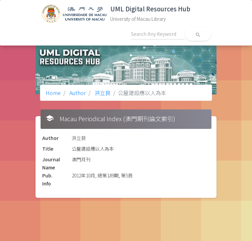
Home (53, 93)
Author (77, 93)
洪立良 (102, 93)
